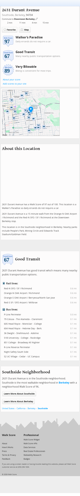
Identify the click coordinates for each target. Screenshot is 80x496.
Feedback (6, 459)
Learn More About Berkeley (18, 401)
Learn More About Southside (19, 393)
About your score (11, 79)
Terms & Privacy (9, 455)
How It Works (7, 447)
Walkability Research (32, 455)
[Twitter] (4, 439)
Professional (31, 435)
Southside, (8, 15)
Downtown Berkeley (24, 19)
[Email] (13, 439)
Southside (43, 408)
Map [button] (25, 29)
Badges (27, 459)
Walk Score (8, 435)
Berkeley (20, 15)
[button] (31, 109)
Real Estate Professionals (34, 451)
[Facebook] (8, 439)
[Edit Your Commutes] (36, 18)
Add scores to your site (14, 84)
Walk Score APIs (30, 443)
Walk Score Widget (32, 440)
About (4, 443)
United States (8, 408)
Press (4, 451)
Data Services (29, 447)
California (21, 408)
